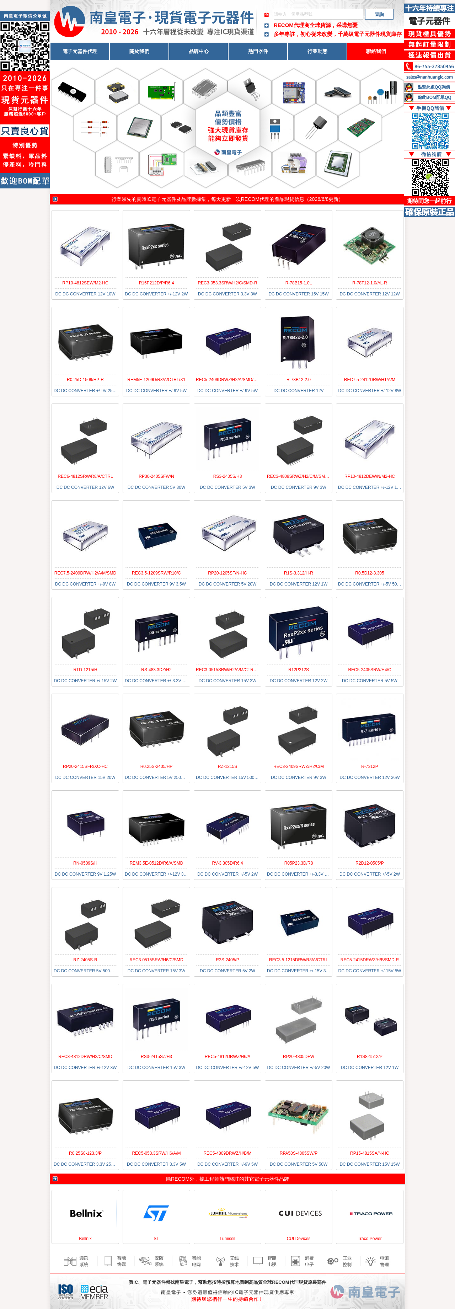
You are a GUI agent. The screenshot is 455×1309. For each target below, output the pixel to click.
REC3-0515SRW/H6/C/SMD (156, 959)
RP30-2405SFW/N (156, 476)
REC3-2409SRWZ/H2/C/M (298, 766)
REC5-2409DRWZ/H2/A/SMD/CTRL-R (232, 379)
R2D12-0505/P (369, 863)
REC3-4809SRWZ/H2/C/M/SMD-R (299, 476)
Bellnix (85, 1238)
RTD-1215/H (85, 669)
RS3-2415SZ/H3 (156, 1056)
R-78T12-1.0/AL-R (369, 282)
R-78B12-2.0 (299, 379)
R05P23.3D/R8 (298, 863)
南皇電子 (184, 1282)
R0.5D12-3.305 (369, 573)
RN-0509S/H (85, 863)
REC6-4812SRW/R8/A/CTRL (85, 476)
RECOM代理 (255, 199)
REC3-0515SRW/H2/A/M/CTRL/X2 (229, 669)
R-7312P (369, 766)
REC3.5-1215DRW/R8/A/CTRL (298, 959)
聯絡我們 (376, 51)
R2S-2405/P (227, 959)
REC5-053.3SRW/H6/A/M (156, 1153)
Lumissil (227, 1238)
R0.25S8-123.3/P (85, 1153)
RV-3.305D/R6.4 (227, 863)
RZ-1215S (227, 766)
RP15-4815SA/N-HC (369, 1153)
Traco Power (370, 1238)
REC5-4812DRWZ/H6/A (227, 1056)
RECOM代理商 (292, 25)
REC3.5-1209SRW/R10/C (156, 573)
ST (156, 1238)
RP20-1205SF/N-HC (227, 573)
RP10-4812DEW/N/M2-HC (369, 476)
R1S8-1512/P (369, 1056)
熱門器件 (258, 51)
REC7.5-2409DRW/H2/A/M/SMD (85, 573)
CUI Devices (299, 1238)
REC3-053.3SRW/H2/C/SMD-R (227, 282)
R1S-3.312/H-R (298, 573)
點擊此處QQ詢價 (434, 87)
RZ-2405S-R (85, 959)
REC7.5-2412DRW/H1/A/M (370, 379)
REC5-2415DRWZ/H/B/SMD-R (370, 959)
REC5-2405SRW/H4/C (369, 669)
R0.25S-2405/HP (156, 766)
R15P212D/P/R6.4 (156, 282)
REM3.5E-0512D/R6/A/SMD (156, 863)
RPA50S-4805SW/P (299, 1153)
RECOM (180, 1179)
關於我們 (139, 51)
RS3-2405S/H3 (227, 476)
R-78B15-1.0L (298, 282)
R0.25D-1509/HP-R (85, 379)
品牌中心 (199, 51)
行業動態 (317, 51)
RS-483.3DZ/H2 (156, 669)
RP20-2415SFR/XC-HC (85, 766)
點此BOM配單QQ (434, 97)
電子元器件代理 (80, 51)
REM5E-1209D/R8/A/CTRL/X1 (156, 379)
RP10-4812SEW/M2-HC (85, 282)
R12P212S (298, 669)
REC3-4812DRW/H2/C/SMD (85, 1056)
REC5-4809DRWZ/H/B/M (227, 1153)
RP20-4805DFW (298, 1056)
